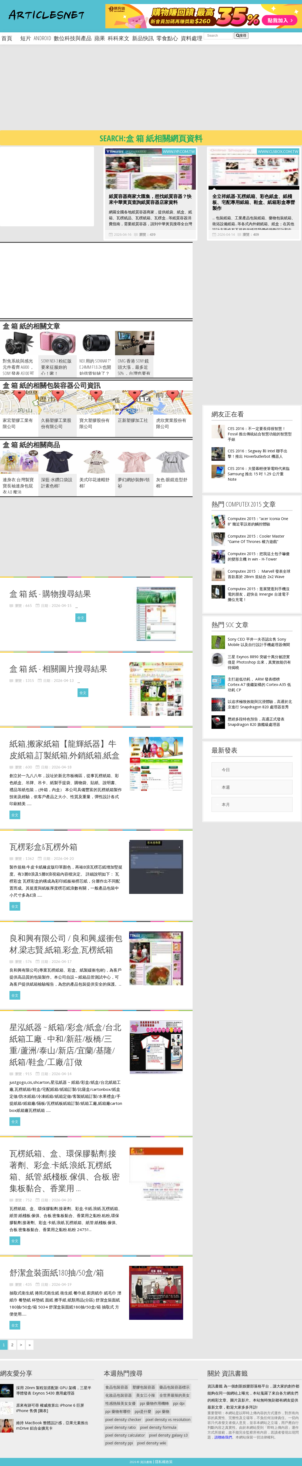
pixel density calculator (125, 1435)
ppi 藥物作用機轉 (154, 1403)
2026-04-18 (62, 767)
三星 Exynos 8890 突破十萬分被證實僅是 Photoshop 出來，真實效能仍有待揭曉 (259, 662)
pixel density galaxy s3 (168, 1435)
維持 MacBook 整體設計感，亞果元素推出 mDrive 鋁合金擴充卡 (52, 1425)
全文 (80, 617)
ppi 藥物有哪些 (117, 1411)
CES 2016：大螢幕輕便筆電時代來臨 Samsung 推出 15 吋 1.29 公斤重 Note (259, 474)
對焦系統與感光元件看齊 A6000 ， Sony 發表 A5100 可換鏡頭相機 (18, 370)
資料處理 (191, 38)
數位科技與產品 (73, 38)
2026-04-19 (62, 1284)
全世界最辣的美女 (174, 1395)
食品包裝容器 (116, 1387)
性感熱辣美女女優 (120, 1403)
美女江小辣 (145, 1395)
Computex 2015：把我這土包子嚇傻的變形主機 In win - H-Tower (259, 556)
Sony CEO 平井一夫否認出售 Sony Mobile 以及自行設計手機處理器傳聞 (259, 642)
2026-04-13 (64, 680)
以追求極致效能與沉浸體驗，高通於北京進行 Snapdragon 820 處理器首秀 (260, 704)
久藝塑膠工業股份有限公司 (56, 423)
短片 (25, 38)
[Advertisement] (142, 91)
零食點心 (167, 38)
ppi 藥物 (162, 1411)
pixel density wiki (151, 1443)
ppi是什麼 (143, 1411)
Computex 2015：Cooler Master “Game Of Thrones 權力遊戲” (256, 539)
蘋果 (99, 38)
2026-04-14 (226, 234)
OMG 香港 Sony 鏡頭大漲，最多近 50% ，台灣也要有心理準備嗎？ (134, 370)
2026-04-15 (62, 605)
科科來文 (118, 38)
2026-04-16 (122, 234)
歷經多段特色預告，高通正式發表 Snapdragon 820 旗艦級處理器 (256, 721)
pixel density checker (123, 1419)
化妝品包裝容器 (118, 1395)
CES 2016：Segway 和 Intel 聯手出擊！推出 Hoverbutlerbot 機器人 (257, 453)
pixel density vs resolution (168, 1419)
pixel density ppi (119, 1443)
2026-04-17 (62, 961)
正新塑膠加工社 (133, 420)
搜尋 (241, 35)
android (42, 38)
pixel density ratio (120, 1427)
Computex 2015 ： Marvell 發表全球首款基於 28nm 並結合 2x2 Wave (259, 574)
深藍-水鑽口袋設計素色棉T (56, 483)
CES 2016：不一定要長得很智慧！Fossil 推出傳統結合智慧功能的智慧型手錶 (260, 434)
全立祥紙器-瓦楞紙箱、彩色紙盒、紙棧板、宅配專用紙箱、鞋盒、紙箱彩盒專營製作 (253, 202)
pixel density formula (158, 1427)
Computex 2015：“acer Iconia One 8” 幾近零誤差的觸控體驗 (258, 521)
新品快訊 (143, 38)
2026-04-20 (64, 858)
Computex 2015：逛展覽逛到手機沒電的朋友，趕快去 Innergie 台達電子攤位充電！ (259, 594)
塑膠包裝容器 (143, 1387)
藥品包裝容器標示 (174, 1387)
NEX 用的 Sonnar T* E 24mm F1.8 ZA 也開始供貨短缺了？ (95, 367)
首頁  (9, 38)
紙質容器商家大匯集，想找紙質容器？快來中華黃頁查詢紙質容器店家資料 (150, 199)
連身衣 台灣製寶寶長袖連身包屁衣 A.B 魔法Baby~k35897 (18, 489)
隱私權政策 (164, 1462)
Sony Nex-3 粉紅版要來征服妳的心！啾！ (56, 367)
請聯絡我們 (223, 1437)
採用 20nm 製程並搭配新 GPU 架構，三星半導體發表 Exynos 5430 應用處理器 (53, 1390)
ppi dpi (178, 1403)
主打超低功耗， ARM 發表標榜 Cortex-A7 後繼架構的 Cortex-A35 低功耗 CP (259, 684)
